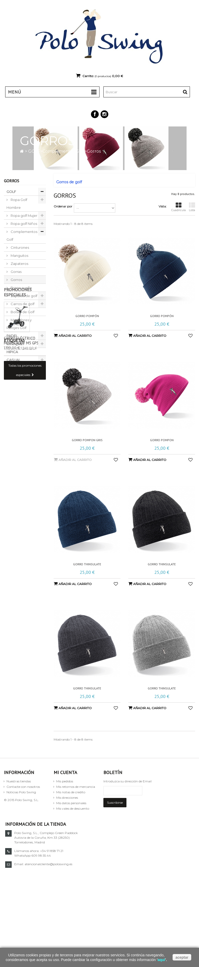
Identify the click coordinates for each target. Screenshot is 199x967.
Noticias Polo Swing (21, 792)
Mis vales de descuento (72, 808)
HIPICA (12, 352)
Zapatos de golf (23, 296)
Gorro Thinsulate (87, 564)
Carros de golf (22, 304)
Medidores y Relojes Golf (19, 324)
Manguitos (19, 255)
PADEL (12, 336)
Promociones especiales (18, 393)
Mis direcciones (67, 798)
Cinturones (19, 247)
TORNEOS (15, 376)
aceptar (181, 957)
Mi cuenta (65, 772)
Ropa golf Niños (23, 223)
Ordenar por (63, 206)
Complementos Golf (63, 151)
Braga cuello (21, 288)
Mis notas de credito (70, 792)
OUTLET (13, 368)
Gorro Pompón (87, 316)
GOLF (34, 151)
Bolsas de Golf (22, 312)
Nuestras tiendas (18, 781)
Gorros (16, 280)
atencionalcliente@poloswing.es (148, 864)
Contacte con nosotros (23, 787)
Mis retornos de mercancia (75, 787)
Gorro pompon (162, 440)
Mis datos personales (71, 803)
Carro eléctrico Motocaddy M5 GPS (21, 441)
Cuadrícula (178, 207)
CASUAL (13, 360)
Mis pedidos (64, 781)
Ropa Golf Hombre (16, 204)
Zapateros (19, 263)
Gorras (16, 272)
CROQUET (15, 344)
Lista (192, 207)
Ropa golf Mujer (23, 215)
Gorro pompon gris (87, 440)
